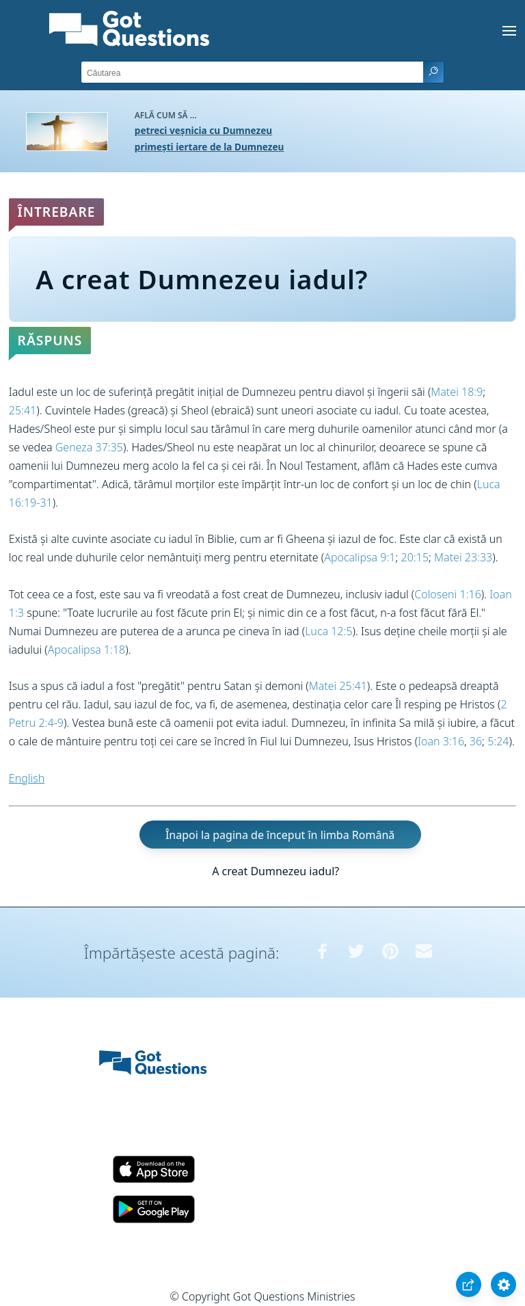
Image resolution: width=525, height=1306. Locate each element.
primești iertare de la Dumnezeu (209, 146)
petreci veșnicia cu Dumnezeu (203, 130)
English (26, 778)
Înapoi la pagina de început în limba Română (279, 834)
